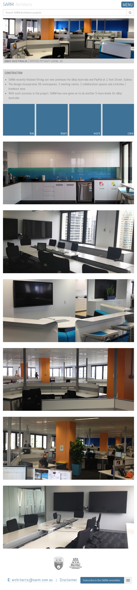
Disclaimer (68, 579)
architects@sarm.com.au (30, 579)
